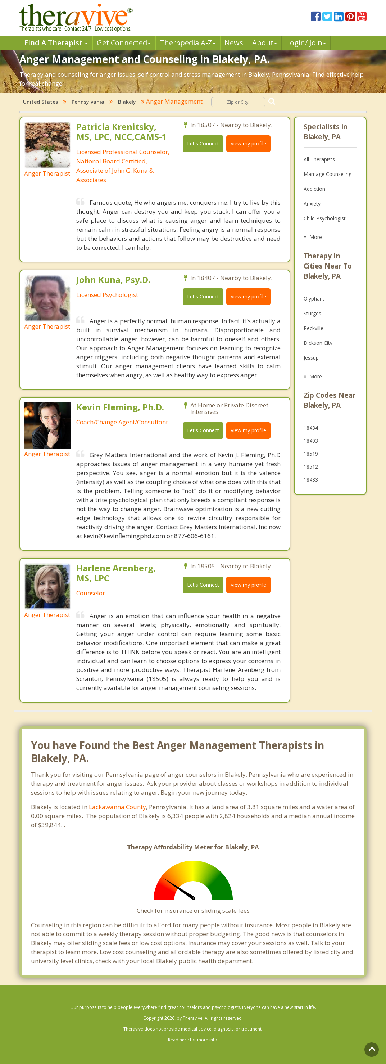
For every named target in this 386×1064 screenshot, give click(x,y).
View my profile (248, 143)
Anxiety (312, 203)
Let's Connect (203, 143)
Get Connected (124, 43)
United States (40, 101)
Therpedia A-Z (187, 43)
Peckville (313, 328)
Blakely (127, 101)
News (233, 43)
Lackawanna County (117, 807)
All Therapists (319, 159)
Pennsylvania (88, 101)
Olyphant (314, 298)
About (264, 43)
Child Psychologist (325, 218)
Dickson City (318, 342)
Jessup (311, 357)
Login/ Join (306, 43)
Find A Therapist (56, 43)
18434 (311, 427)
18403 (311, 440)
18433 (311, 479)
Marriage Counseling (327, 174)
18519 (311, 453)
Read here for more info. (193, 1040)
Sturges (312, 313)
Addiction (314, 188)
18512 (311, 466)
